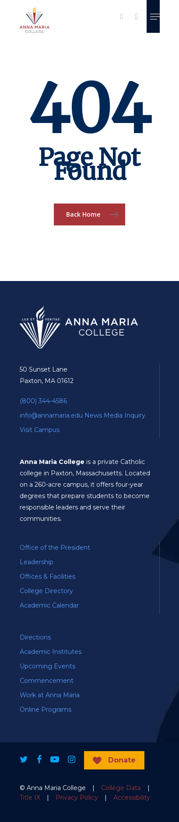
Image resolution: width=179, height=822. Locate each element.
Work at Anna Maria (50, 695)
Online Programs (45, 709)
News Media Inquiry (114, 415)
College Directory (46, 591)
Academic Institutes (50, 652)
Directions (35, 637)
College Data (121, 788)
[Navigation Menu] (155, 16)
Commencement (47, 681)
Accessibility (131, 797)
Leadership (36, 562)
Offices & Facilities (47, 576)
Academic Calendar (49, 605)
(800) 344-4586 (43, 401)
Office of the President (55, 548)
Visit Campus (40, 430)
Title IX (30, 797)
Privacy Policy (77, 797)
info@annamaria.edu (51, 415)
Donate (122, 760)
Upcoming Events (47, 666)
